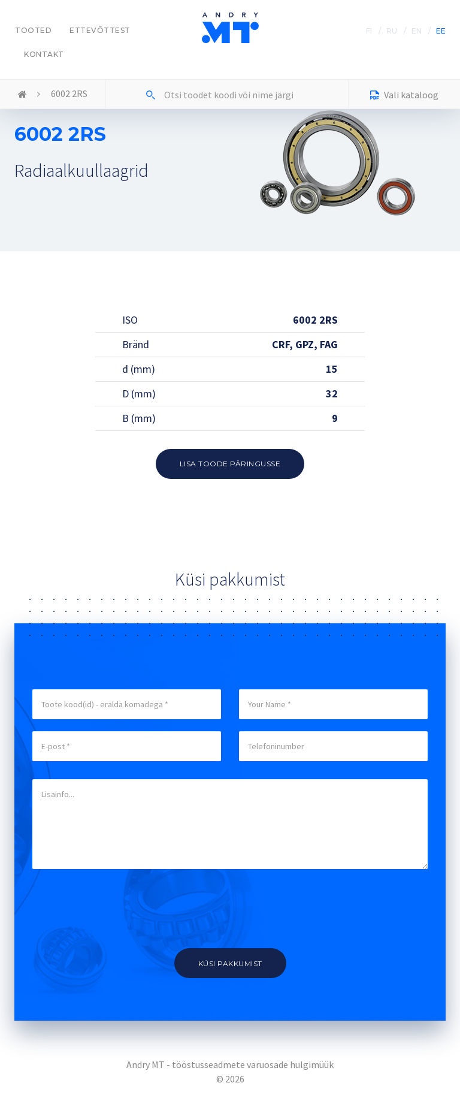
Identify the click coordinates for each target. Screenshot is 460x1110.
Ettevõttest (100, 30)
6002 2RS (69, 93)
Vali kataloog (404, 96)
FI (369, 30)
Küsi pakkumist (230, 963)
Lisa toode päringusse (230, 463)
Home (22, 94)
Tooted (33, 30)
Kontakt (44, 54)
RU (391, 30)
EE (441, 30)
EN (416, 30)
